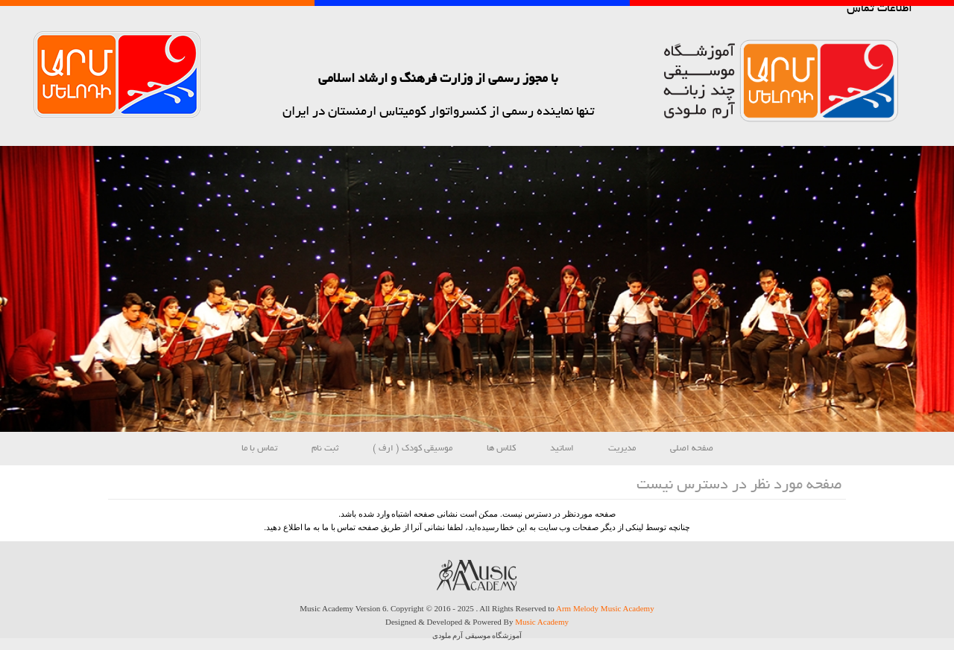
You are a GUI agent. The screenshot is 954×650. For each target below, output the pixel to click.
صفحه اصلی (691, 448)
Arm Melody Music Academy (605, 608)
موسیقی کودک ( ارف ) (412, 448)
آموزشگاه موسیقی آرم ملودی (477, 635)
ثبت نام (325, 448)
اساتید (562, 448)
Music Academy (542, 621)
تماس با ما (259, 448)
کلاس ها (501, 448)
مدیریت (622, 448)
